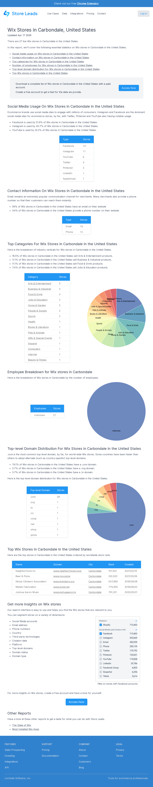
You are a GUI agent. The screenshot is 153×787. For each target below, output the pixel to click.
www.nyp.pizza (61, 576)
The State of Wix (21, 725)
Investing (10, 755)
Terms (119, 755)
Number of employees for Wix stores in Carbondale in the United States (52, 65)
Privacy (120, 749)
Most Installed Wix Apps (25, 729)
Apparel (32, 343)
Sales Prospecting (15, 749)
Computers (34, 348)
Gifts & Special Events (40, 338)
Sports (31, 316)
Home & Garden (37, 305)
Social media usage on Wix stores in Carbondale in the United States (50, 53)
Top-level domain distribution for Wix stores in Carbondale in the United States (56, 69)
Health (31, 321)
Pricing (90, 13)
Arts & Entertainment (39, 283)
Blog (81, 767)
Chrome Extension (87, 3)
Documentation (50, 755)
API (7, 767)
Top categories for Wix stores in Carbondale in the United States (48, 61)
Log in (143, 13)
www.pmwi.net (61, 586)
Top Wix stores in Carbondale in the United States (40, 73)
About (82, 749)
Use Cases (53, 13)
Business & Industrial (39, 288)
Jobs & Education (37, 299)
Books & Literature (38, 327)
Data (64, 13)
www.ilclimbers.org (63, 581)
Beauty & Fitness (37, 359)
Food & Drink (35, 294)
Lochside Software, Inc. (18, 778)
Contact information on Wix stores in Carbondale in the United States (50, 57)
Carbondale (95, 570)
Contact (101, 13)
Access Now (129, 87)
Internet (32, 354)
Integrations (76, 13)
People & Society (37, 310)
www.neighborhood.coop (67, 570)
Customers (85, 761)
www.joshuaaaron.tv (64, 592)
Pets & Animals (36, 332)
